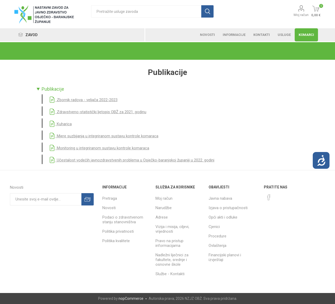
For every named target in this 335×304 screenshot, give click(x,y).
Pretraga (109, 198)
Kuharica (60, 124)
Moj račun (301, 15)
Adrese (161, 217)
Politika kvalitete (116, 240)
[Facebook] (269, 197)
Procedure (217, 236)
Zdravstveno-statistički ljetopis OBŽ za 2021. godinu (97, 112)
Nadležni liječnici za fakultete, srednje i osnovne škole (171, 260)
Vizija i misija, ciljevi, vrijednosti (172, 229)
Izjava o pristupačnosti (228, 207)
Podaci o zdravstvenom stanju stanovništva (122, 219)
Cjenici (214, 226)
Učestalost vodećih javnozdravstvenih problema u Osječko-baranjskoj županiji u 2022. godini (131, 160)
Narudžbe (163, 207)
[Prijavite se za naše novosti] (45, 199)
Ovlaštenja (217, 245)
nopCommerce (131, 298)
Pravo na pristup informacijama (169, 243)
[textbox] (146, 11)
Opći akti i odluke (223, 217)
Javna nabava (220, 198)
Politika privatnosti (118, 231)
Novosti (109, 207)
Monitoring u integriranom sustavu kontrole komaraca (99, 148)
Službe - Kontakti (170, 274)
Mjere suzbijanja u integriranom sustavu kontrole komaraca (103, 136)
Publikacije (53, 89)
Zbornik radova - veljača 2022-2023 (83, 99)
